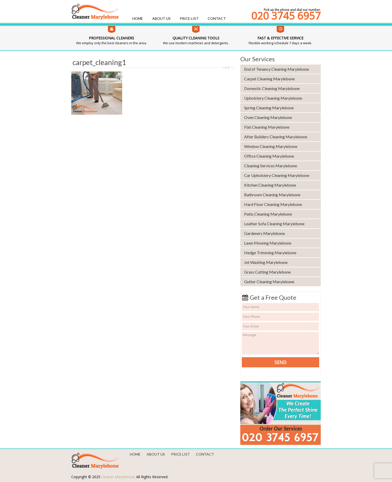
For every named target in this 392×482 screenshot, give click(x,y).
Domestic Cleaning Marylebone (272, 88)
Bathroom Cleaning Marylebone (272, 194)
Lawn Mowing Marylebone (267, 242)
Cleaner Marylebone (117, 476)
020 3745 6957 (286, 15)
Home (137, 18)
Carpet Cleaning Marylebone (269, 78)
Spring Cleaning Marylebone (269, 107)
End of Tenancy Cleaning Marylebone (276, 69)
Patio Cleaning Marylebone (268, 214)
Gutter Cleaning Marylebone (269, 281)
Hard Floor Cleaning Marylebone (273, 204)
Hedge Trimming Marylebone (270, 252)
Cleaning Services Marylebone (270, 165)
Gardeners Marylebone (264, 233)
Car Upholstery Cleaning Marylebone (276, 175)
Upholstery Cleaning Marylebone (273, 98)
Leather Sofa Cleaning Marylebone (274, 223)
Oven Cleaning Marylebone (268, 117)
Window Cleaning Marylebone (270, 146)
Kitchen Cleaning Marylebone (270, 185)
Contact (217, 18)
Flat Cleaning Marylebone (266, 127)
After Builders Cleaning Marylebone (275, 136)
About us (161, 18)
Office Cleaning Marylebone (269, 156)
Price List (189, 18)
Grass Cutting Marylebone (267, 271)
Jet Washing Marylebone (266, 262)
